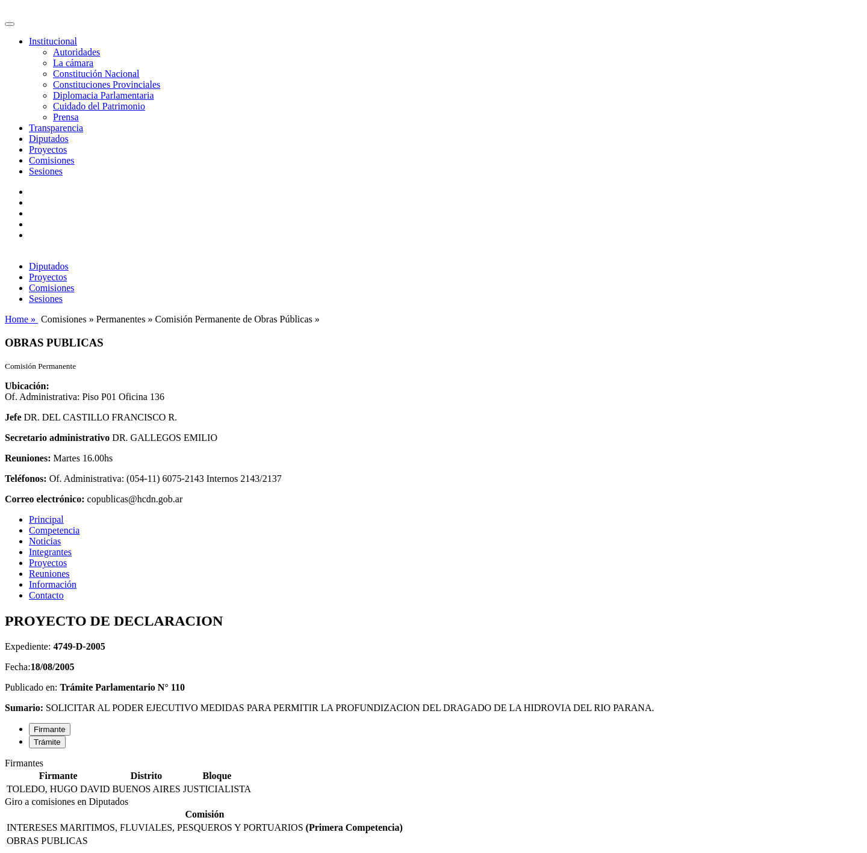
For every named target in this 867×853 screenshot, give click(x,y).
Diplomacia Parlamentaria (103, 95)
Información (52, 584)
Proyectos (48, 149)
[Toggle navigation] (9, 24)
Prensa (66, 117)
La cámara (73, 63)
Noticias (45, 541)
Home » (21, 319)
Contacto (46, 595)
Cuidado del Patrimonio (99, 106)
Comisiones (52, 160)
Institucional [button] (53, 41)
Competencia (54, 530)
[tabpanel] (433, 777)
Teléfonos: (26, 478)
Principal (46, 519)
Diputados (49, 139)
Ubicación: (27, 386)
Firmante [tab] (50, 729)
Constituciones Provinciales (106, 84)
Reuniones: (28, 458)
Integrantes (50, 552)
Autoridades (76, 52)
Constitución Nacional (96, 74)
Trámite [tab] (47, 742)
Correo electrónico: (45, 499)
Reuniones (49, 573)
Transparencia (56, 128)
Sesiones (46, 171)
